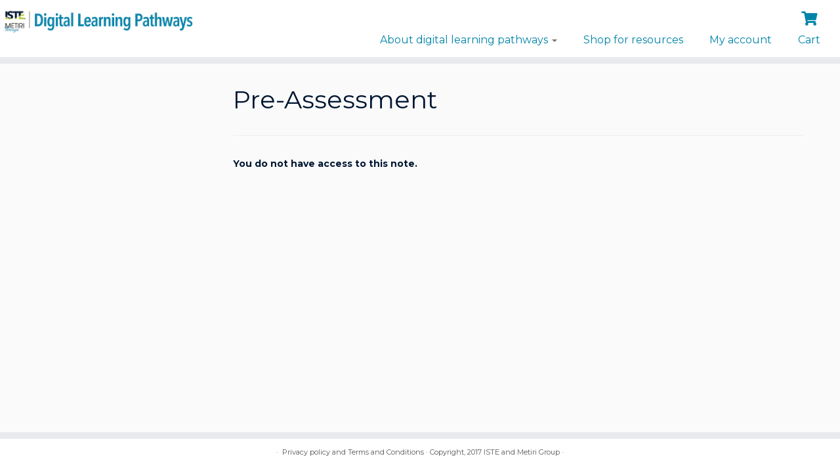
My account (740, 40)
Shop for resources (633, 40)
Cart (809, 40)
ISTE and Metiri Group (522, 452)
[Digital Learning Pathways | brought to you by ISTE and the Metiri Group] (97, 20)
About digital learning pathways (468, 40)
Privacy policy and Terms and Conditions (353, 452)
